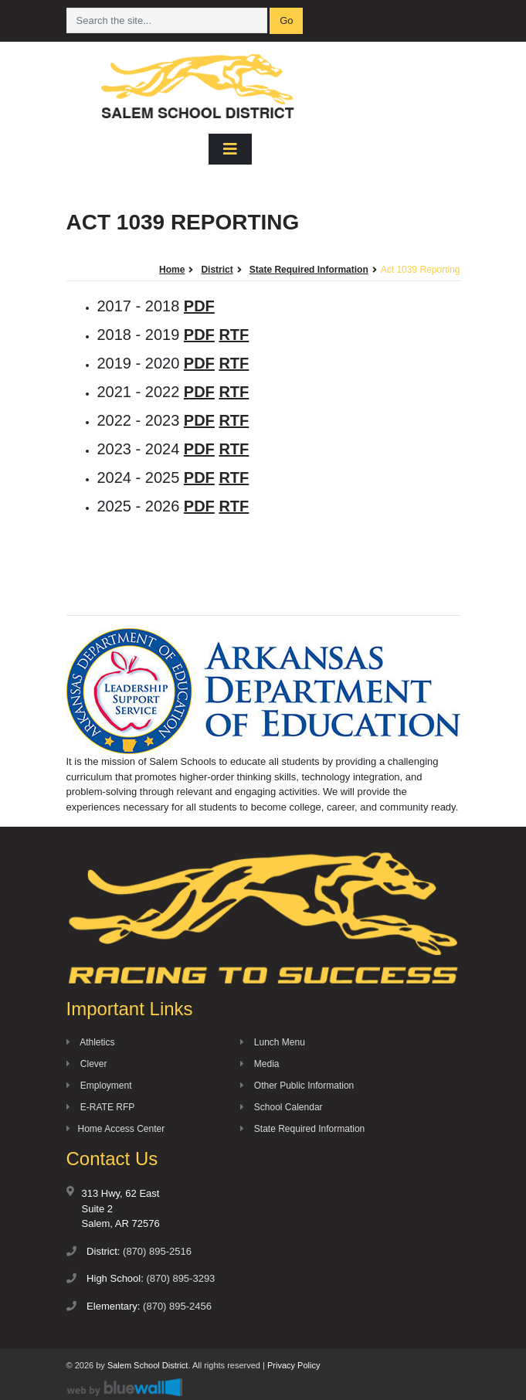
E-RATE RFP (100, 1107)
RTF (234, 334)
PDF (199, 305)
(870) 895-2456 (177, 1306)
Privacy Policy (293, 1365)
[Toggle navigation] (230, 149)
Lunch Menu (272, 1042)
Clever (86, 1063)
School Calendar (281, 1107)
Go (286, 20)
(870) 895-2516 (157, 1251)
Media (260, 1063)
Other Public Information (297, 1085)
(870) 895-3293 (180, 1278)
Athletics (90, 1042)
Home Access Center (115, 1128)
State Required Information (302, 1128)
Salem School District (147, 1365)
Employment (99, 1085)
